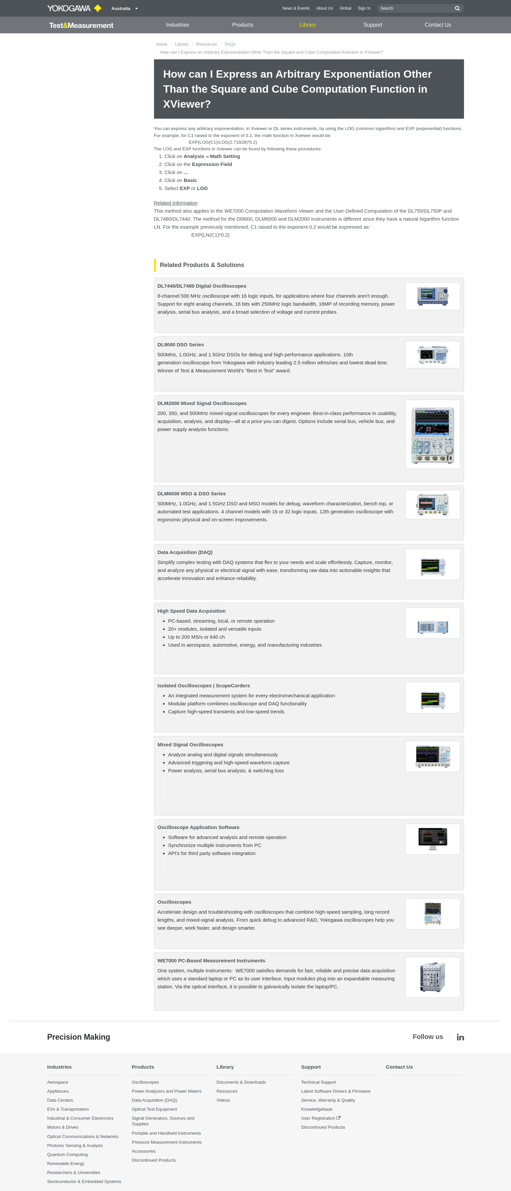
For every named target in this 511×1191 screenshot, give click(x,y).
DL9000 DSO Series (181, 344)
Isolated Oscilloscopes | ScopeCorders (204, 685)
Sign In (364, 8)
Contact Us (438, 25)
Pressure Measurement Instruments (167, 1142)
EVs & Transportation (68, 1109)
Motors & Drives (63, 1127)
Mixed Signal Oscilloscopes (191, 744)
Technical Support (318, 1082)
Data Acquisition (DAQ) (185, 552)
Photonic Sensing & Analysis (75, 1145)
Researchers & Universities (73, 1172)
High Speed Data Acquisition (192, 611)
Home (162, 44)
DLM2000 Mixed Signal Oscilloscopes (202, 403)
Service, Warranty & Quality (328, 1100)
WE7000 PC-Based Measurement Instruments (211, 960)
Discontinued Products (154, 1160)
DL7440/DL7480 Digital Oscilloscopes (202, 286)
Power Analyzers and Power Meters (167, 1091)
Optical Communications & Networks (83, 1136)
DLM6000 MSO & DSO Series (192, 493)
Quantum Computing (67, 1154)
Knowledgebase (317, 1109)
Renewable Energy (65, 1163)
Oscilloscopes (175, 902)
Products (242, 25)
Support (373, 25)
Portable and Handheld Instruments (166, 1133)
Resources (206, 44)
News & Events (296, 8)
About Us (324, 8)
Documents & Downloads (241, 1082)
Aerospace (57, 1082)
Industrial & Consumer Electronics (80, 1118)
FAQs (230, 44)
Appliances (58, 1091)
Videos (223, 1100)
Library (308, 25)
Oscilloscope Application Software (199, 827)
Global (345, 8)
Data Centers (60, 1100)
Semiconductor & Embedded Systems (84, 1181)
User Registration (318, 1118)
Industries (177, 25)
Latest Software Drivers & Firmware (336, 1091)
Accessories (144, 1151)
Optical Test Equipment (154, 1109)
